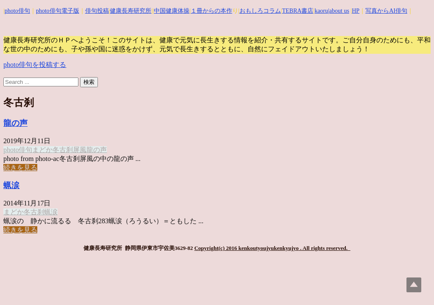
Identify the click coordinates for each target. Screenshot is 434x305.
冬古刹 (63, 149)
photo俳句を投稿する (34, 64)
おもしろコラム (260, 11)
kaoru (321, 11)
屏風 (79, 149)
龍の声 (15, 123)
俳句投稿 (97, 11)
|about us (338, 11)
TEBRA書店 (297, 11)
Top (413, 284)
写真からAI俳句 (386, 11)
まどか (42, 149)
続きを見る (20, 167)
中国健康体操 (171, 11)
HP (355, 11)
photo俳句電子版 (57, 11)
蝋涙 (11, 185)
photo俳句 (17, 11)
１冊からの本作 (211, 11)
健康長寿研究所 (130, 11)
